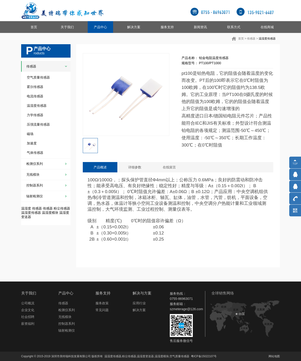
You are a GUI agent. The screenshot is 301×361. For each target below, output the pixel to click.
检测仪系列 (34, 164)
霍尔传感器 (35, 87)
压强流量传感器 (38, 124)
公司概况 (27, 303)
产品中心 (100, 27)
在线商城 (267, 27)
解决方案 (133, 27)
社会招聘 (27, 317)
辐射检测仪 (34, 196)
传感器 (251, 38)
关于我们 (67, 27)
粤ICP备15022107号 (204, 356)
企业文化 (27, 310)
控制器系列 (34, 185)
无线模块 (33, 174)
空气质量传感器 (38, 77)
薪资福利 (27, 323)
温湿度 (26, 208)
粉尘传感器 (62, 208)
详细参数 (134, 167)
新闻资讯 (200, 27)
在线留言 (169, 167)
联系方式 (233, 27)
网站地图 (274, 356)
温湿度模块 (50, 212)
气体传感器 (35, 153)
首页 (34, 27)
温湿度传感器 (267, 38)
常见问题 (102, 310)
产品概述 (100, 167)
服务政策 (102, 303)
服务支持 (167, 27)
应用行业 (139, 303)
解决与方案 (142, 293)
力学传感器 (35, 115)
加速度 (32, 143)
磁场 (30, 134)
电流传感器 (35, 96)
